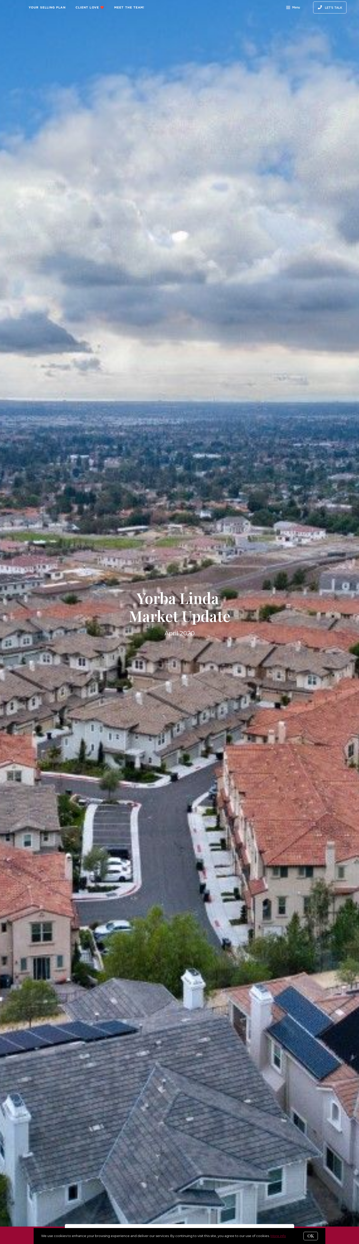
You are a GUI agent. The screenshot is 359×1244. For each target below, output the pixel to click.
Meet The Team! (129, 7)
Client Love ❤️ (90, 7)
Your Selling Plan (47, 7)
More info (278, 1236)
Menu (293, 8)
